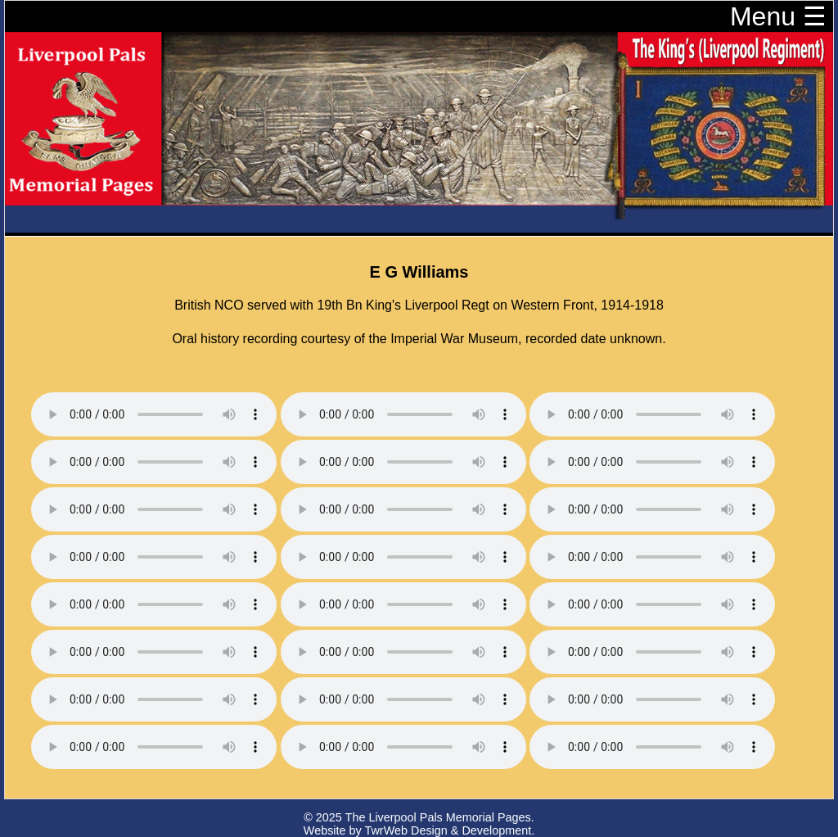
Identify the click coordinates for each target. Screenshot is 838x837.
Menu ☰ (778, 16)
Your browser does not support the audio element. (154, 414)
